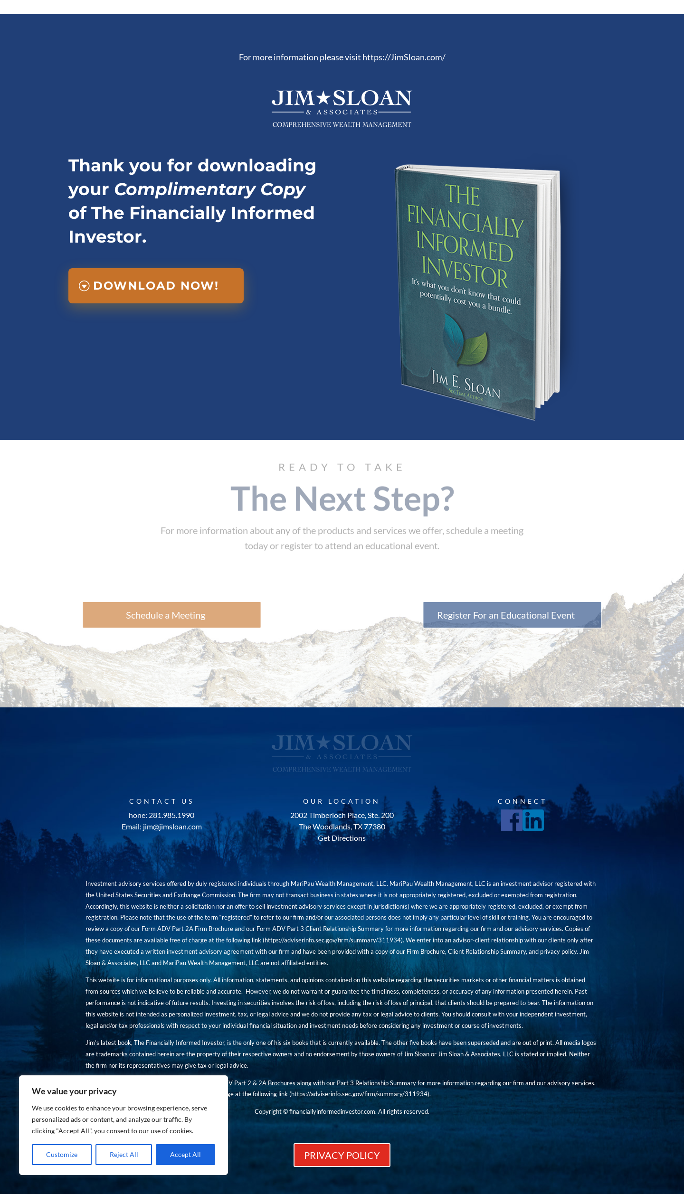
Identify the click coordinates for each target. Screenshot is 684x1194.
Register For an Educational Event (548, 615)
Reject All (124, 1154)
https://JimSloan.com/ (404, 57)
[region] (123, 1125)
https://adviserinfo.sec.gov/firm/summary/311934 (333, 940)
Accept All (185, 1154)
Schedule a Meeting (123, 615)
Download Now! (156, 285)
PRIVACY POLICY (342, 1155)
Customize (61, 1154)
